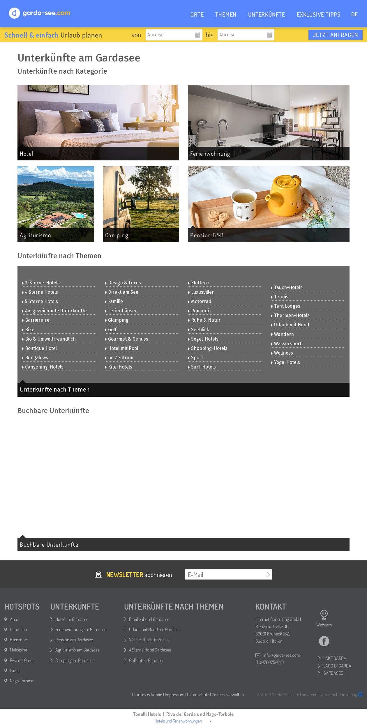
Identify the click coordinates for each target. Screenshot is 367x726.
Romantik (200, 311)
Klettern (198, 283)
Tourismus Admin (146, 694)
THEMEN (226, 14)
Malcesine (18, 650)
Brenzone (18, 639)
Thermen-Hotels (290, 315)
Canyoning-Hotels (42, 367)
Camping (116, 235)
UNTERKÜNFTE (266, 14)
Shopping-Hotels (207, 348)
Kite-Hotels (118, 367)
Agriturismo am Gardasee (77, 650)
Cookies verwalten (228, 694)
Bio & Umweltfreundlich (49, 339)
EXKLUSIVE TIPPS (318, 14)
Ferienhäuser (121, 311)
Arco (14, 619)
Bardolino (18, 629)
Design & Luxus (123, 283)
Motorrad (199, 301)
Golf (111, 329)
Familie (114, 301)
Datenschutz (198, 694)
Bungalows (35, 357)
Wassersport (286, 343)
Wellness (282, 353)
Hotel (26, 153)
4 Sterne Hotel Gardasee (150, 650)
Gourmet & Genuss (126, 339)
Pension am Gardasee (74, 639)
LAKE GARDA (334, 658)
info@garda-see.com (281, 655)
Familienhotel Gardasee (149, 619)
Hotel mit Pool (121, 348)
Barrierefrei (36, 320)
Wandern (282, 334)
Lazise (15, 670)
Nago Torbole (21, 680)
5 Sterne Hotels (40, 301)
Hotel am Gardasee (71, 619)
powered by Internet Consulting (332, 694)
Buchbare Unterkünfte (49, 544)
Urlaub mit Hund (290, 324)
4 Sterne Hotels (40, 292)
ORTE (197, 14)
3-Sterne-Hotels (41, 283)
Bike (28, 329)
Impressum (174, 694)
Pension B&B (207, 235)
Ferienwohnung (210, 153)
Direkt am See (121, 292)
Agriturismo (35, 235)
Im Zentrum (119, 357)
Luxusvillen (201, 292)
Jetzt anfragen (335, 34)
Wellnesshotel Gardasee (149, 639)
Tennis (279, 297)
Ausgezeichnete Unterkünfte (54, 311)
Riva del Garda (22, 660)
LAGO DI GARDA (337, 666)
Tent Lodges (285, 306)
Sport (195, 357)
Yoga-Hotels (285, 362)
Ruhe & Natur (204, 320)
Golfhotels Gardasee (146, 660)
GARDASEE (333, 673)
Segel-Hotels (203, 339)
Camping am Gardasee (74, 660)
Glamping (116, 320)
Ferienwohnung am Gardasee (80, 629)
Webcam (324, 619)
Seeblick (198, 329)
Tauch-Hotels (287, 287)
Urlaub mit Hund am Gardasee (155, 629)
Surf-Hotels (202, 367)
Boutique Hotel (39, 348)
